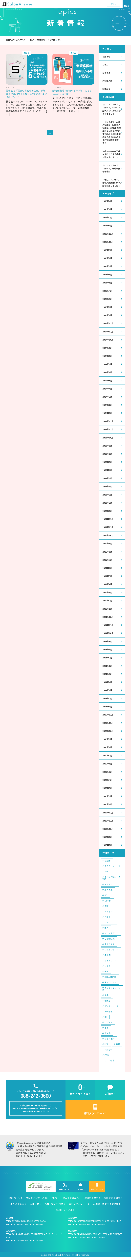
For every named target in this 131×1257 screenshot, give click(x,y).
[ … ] (81, 111)
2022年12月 (107, 518)
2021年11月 (107, 624)
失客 (107, 994)
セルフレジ (109, 921)
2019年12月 (107, 811)
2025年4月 (107, 290)
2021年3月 (107, 689)
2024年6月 (107, 371)
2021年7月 (107, 656)
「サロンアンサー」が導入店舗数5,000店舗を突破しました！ (112, 182)
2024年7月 (107, 363)
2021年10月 (107, 632)
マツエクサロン (111, 948)
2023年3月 (107, 494)
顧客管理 (108, 888)
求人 (107, 926)
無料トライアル (64, 1186)
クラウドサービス (112, 864)
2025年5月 (107, 282)
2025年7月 (107, 265)
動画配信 (106, 89)
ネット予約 (109, 1037)
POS (107, 1053)
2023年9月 (107, 445)
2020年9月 (107, 738)
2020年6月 (107, 762)
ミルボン (108, 910)
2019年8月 (107, 836)
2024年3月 (107, 396)
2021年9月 (107, 640)
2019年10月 (107, 827)
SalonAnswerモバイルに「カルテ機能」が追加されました (111, 154)
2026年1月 (107, 225)
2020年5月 (107, 770)
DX (106, 1015)
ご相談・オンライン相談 (105, 1203)
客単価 (107, 953)
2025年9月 (107, 249)
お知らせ (113, 4)
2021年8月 (107, 648)
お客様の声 (107, 80)
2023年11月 (107, 428)
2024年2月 (107, 404)
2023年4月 (107, 485)
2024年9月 (107, 347)
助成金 (107, 859)
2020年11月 (107, 721)
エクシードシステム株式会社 (40, 1186)
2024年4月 (107, 388)
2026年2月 (107, 217)
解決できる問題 (112, 1197)
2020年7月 (107, 754)
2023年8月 (107, 453)
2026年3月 (107, 209)
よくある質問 (17, 1203)
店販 (107, 904)
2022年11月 (107, 526)
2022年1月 (107, 607)
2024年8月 (107, 355)
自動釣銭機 (109, 937)
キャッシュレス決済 (111, 987)
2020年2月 (107, 795)
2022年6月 (107, 567)
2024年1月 (107, 412)
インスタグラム (111, 932)
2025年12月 (107, 233)
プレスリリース (111, 1004)
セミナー (108, 964)
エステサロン (110, 883)
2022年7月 (107, 559)
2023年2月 (107, 502)
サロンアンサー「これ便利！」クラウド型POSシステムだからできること (111, 109)
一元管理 (108, 1010)
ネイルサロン (110, 959)
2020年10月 (107, 730)
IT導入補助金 (110, 975)
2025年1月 (107, 314)
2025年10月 (107, 241)
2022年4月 (107, 583)
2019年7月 (107, 844)
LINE (107, 1042)
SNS (106, 870)
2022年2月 (107, 599)
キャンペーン (110, 981)
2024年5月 (107, 380)
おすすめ (106, 72)
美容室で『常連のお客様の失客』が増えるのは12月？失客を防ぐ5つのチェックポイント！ (26, 94)
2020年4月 (107, 778)
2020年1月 (107, 803)
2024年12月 (107, 323)
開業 (107, 970)
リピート (108, 1021)
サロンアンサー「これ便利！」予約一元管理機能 (111, 168)
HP (106, 894)
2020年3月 (107, 787)
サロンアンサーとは (36, 1197)
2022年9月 (107, 542)
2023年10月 (107, 436)
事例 (107, 1026)
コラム (105, 64)
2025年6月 (107, 274)
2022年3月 (107, 591)
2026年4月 (107, 200)
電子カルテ (109, 943)
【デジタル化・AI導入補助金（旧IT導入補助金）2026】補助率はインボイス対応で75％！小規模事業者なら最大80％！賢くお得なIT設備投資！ (111, 132)
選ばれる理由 (91, 1197)
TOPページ (14, 1197)
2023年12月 (107, 420)
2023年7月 (107, 461)
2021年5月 (107, 673)
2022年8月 (107, 550)
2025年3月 (107, 298)
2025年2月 (107, 306)
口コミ (107, 915)
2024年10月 (107, 339)
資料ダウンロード (97, 1186)
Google (108, 899)
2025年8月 (107, 257)
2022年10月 (107, 534)
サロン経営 (109, 1059)
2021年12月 (107, 616)
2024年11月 (107, 331)
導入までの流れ (71, 1197)
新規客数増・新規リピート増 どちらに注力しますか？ (72, 92)
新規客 (107, 999)
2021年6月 (107, 665)
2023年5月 (107, 477)
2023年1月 (107, 510)
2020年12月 (107, 713)
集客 (118, 1042)
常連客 (107, 1032)
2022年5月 (107, 575)
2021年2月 (107, 697)
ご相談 (81, 1186)
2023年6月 (107, 469)
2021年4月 (107, 681)
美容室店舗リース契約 (111, 876)
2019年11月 (107, 819)
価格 (54, 1197)
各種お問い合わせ (54, 1203)
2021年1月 (107, 705)
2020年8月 (107, 746)
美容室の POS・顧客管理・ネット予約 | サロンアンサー (17, 4)
